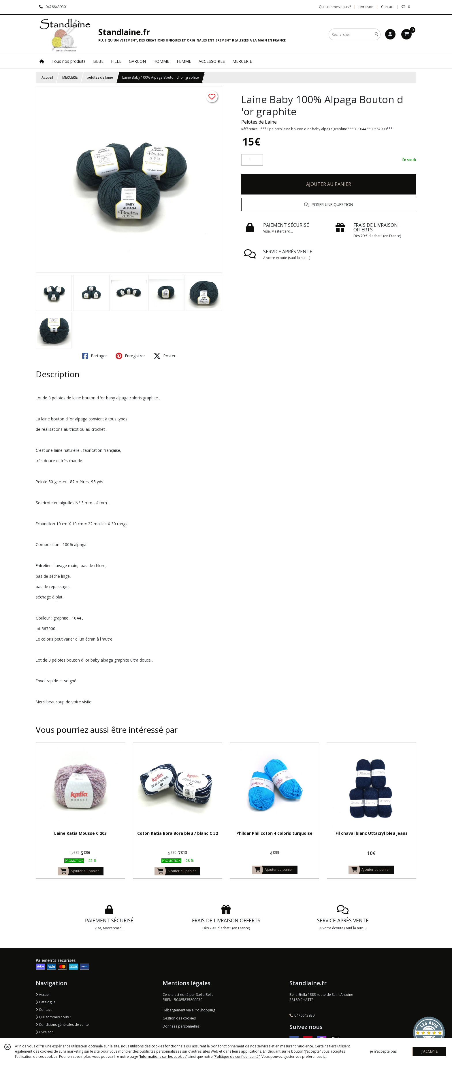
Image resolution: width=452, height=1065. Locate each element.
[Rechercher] (376, 34)
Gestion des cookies (179, 1018)
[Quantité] (252, 160)
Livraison (45, 1032)
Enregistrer (130, 355)
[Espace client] (390, 34)
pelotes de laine (100, 77)
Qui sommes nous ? (53, 1017)
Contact (387, 6)
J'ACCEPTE (429, 1051)
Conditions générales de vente (62, 1024)
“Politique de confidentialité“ (237, 1056)
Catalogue (46, 1002)
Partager (94, 355)
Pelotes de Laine (259, 122)
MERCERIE (70, 77)
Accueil (47, 77)
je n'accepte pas (383, 1051)
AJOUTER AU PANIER (328, 184)
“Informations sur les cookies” (163, 1056)
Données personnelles (181, 1026)
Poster (165, 355)
